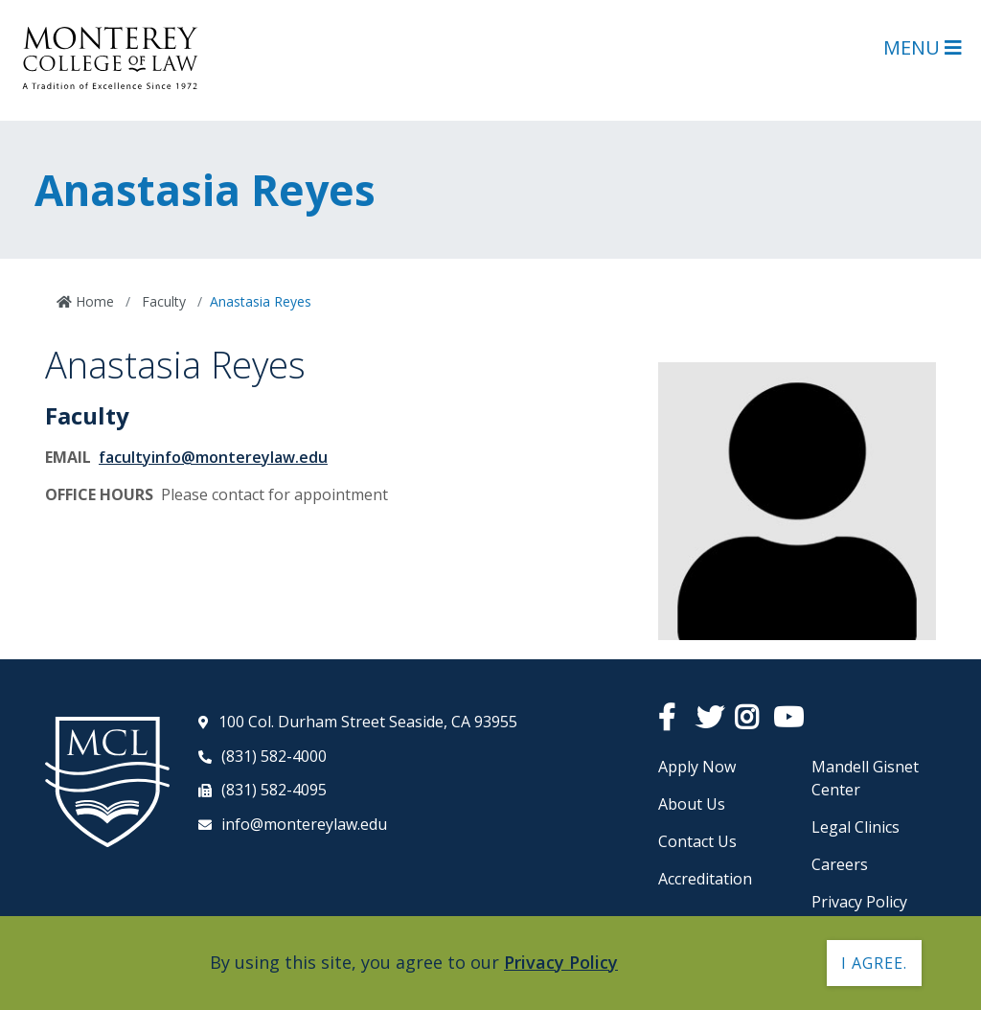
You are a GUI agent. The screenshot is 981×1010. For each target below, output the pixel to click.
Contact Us (697, 841)
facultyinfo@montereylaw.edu (213, 457)
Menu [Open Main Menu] (922, 47)
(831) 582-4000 (274, 756)
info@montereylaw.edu (304, 824)
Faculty (162, 301)
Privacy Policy (859, 901)
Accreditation (705, 878)
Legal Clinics (855, 827)
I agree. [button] (874, 963)
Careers (839, 864)
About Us (691, 804)
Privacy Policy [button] (561, 962)
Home (93, 301)
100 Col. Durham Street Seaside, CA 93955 (367, 721)
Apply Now (697, 766)
